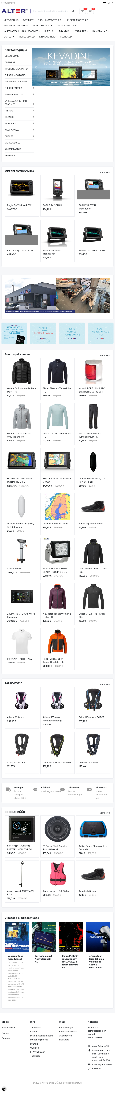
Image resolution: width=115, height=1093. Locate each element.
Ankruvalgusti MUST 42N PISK (20, 893)
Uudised (34, 1047)
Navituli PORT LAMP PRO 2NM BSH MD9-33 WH (92, 390)
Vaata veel (105, 172)
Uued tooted (65, 1035)
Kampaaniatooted (68, 1031)
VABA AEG (80, 31)
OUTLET (8, 36)
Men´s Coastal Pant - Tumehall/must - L (90, 435)
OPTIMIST (28, 20)
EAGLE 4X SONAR (52, 205)
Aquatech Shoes (87, 891)
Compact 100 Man (88, 762)
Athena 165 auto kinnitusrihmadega (52, 719)
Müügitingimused (39, 1039)
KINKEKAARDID (47, 36)
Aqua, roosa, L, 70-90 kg (56, 891)
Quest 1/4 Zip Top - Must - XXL (92, 615)
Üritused (5, 1038)
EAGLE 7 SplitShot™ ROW (92, 250)
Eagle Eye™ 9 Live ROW (19, 205)
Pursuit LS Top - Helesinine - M (57, 435)
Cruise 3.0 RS (14, 568)
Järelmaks (35, 1027)
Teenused (35, 1055)
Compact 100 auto (16, 762)
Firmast (5, 1033)
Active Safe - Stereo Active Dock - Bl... (93, 848)
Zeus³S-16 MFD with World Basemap (21, 615)
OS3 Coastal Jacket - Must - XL (93, 570)
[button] (36, 67)
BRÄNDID (64, 31)
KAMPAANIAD (100, 31)
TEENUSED (66, 36)
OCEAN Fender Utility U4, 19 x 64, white (20, 525)
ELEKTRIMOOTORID (77, 20)
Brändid (34, 1043)
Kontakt (34, 1031)
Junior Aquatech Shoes (91, 523)
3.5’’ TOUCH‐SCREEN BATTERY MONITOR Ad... (20, 848)
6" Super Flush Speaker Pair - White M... (55, 848)
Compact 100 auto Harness (57, 762)
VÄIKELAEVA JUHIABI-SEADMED (21, 31)
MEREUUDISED (27, 36)
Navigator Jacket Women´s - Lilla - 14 (57, 615)
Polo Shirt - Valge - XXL (19, 658)
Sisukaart (64, 1039)
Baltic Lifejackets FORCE (91, 717)
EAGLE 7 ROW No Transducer (52, 252)
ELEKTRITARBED (41, 25)
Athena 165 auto (15, 717)
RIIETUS (49, 31)
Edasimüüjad (8, 1027)
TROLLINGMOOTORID (49, 20)
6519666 (96, 1068)
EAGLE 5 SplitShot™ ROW (20, 250)
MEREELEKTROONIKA (15, 25)
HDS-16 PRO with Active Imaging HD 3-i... (19, 480)
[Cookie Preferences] (4, 1089)
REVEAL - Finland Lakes (55, 523)
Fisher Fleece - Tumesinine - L (57, 390)
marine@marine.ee (102, 1064)
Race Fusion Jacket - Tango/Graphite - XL (54, 660)
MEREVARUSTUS (66, 25)
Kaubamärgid (66, 1027)
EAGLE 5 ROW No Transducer (88, 207)
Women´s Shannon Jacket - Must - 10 (21, 390)
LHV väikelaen (37, 1051)
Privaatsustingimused (41, 1035)
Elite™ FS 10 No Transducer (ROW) (57, 480)
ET (107, 2)
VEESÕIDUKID (11, 20)
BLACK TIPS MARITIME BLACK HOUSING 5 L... (55, 570)
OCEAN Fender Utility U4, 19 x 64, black (92, 480)
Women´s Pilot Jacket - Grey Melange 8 (19, 435)
